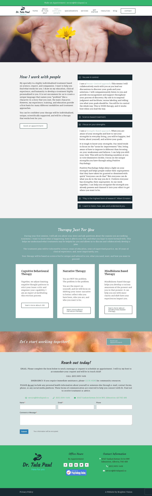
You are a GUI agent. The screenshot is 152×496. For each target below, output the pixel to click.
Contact (128, 11)
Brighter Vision (125, 492)
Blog (115, 11)
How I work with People (56, 11)
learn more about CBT (35, 305)
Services (84, 11)
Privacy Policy (26, 492)
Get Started (94, 11)
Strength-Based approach (98, 131)
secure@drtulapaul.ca (116, 471)
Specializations (71, 11)
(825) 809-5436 (116, 466)
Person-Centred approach (98, 84)
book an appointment (33, 126)
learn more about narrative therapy (75, 310)
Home (35, 11)
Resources (105, 11)
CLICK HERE (90, 381)
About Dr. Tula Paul (45, 11)
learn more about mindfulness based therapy (116, 309)
